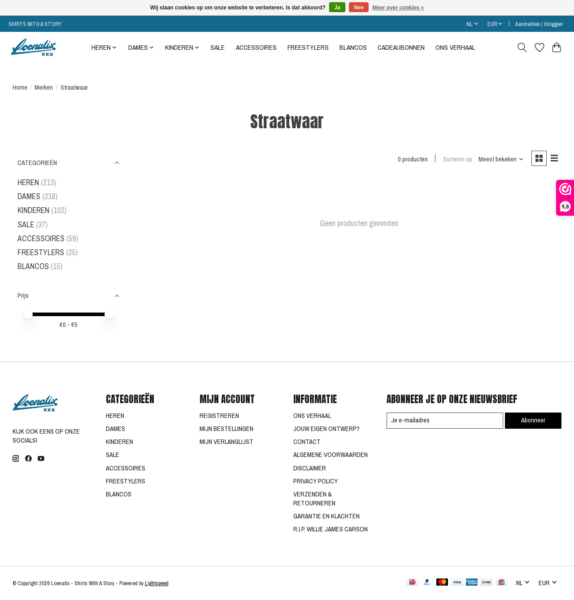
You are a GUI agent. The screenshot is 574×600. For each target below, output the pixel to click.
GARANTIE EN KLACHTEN (326, 516)
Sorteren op (457, 159)
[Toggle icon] (521, 47)
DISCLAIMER (309, 468)
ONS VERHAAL (455, 47)
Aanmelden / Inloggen (539, 24)
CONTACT (307, 441)
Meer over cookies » (398, 7)
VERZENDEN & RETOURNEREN (314, 499)
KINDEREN (33, 210)
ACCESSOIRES (256, 47)
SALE (217, 47)
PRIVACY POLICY (315, 481)
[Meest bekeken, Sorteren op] (500, 159)
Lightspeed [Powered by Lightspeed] (157, 583)
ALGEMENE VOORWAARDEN (330, 454)
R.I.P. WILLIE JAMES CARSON (330, 529)
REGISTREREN (219, 415)
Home (20, 87)
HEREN (28, 182)
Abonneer (533, 420)
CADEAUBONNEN (401, 47)
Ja (337, 7)
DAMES (28, 196)
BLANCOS (353, 47)
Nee (359, 7)
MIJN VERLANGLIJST (226, 441)
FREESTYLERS (308, 47)
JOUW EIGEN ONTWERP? (326, 428)
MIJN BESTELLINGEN (226, 428)
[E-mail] (444, 421)
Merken (44, 87)
